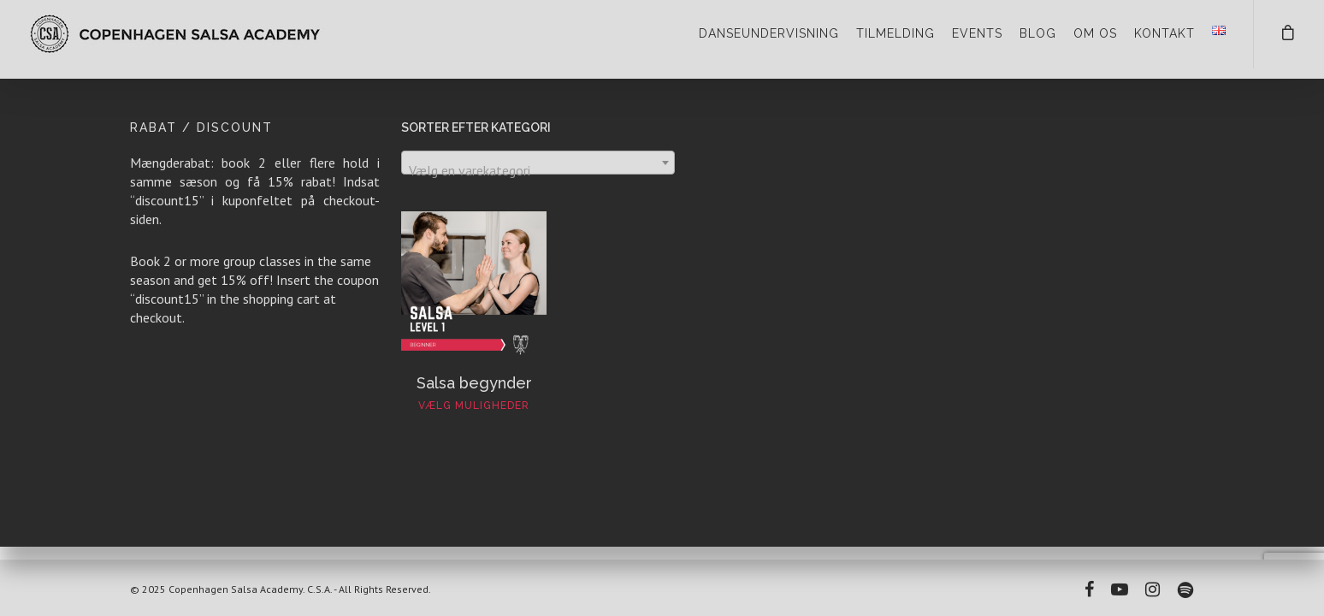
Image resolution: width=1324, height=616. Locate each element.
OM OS (1095, 33)
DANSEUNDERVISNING (769, 33)
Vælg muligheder (473, 406)
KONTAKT (1164, 33)
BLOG (1038, 33)
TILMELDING (895, 33)
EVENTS (977, 33)
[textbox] (538, 170)
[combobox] (538, 163)
